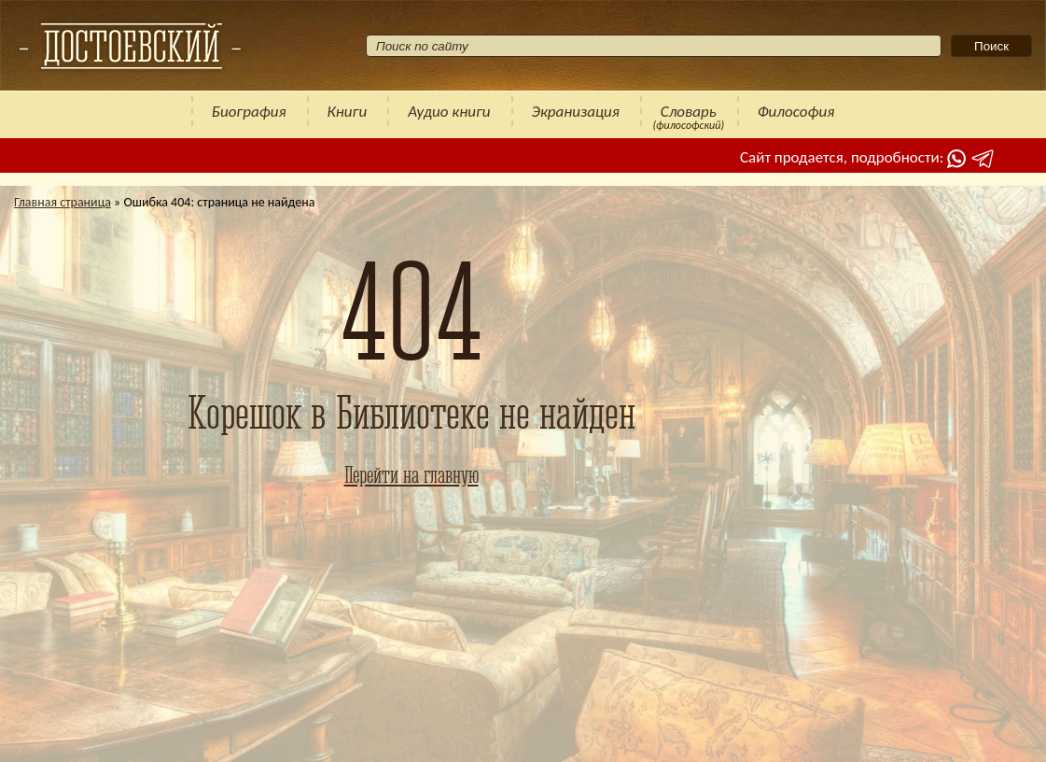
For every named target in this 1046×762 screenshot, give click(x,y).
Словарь (689, 111)
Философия (796, 111)
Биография (249, 111)
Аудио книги (449, 111)
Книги (348, 111)
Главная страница (62, 202)
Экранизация (576, 111)
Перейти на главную (411, 474)
